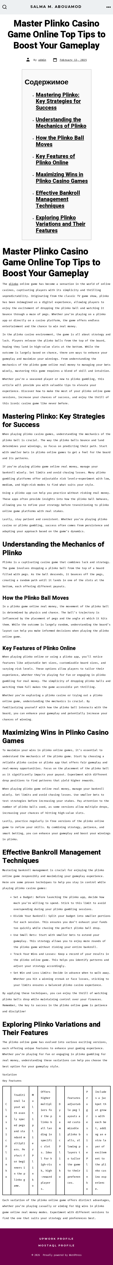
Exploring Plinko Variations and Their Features (60, 224)
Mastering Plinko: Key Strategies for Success (58, 101)
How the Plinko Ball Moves (60, 141)
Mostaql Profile (56, 1245)
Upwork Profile (56, 1238)
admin (42, 60)
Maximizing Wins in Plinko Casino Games (62, 178)
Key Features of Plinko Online (55, 160)
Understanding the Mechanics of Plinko (61, 123)
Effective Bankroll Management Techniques (58, 199)
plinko (13, 284)
